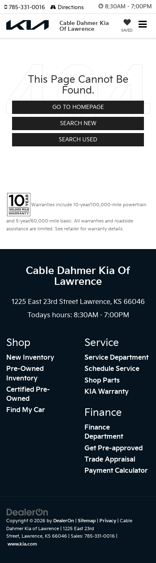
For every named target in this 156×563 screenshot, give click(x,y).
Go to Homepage (78, 107)
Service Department (116, 358)
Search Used (78, 139)
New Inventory (30, 358)
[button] (27, 7)
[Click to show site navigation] (143, 25)
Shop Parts (102, 381)
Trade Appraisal (109, 460)
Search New (78, 123)
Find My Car (25, 410)
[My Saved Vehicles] (127, 27)
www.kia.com (22, 544)
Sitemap (87, 520)
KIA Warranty (106, 392)
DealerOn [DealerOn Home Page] (63, 520)
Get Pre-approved (113, 448)
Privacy (107, 520)
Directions (67, 7)
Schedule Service (111, 369)
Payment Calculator (116, 471)
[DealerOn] (27, 512)
